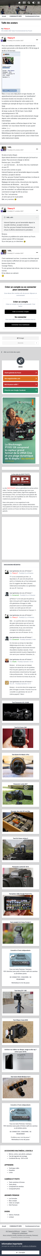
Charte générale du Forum (12, 373)
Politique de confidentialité (19, 1233)
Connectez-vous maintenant (20, 325)
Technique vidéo (14, 1168)
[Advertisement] (20, 538)
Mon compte (13, 1201)
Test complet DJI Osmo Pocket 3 (20, 922)
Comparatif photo (14, 1189)
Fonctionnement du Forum (23, 31)
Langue (24, 1231)
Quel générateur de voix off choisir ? (21, 571)
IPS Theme (9, 1231)
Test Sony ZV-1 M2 (20, 990)
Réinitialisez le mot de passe (20, 983)
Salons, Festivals (14, 1215)
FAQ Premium (13, 1205)
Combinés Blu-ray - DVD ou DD (18, 1158)
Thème (30, 1231)
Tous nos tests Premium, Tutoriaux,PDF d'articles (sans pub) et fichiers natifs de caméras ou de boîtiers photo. (20, 971)
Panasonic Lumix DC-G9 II (20, 867)
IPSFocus (17, 1231)
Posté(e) (15, 40)
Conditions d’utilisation (29, 1246)
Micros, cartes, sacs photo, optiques (20, 1154)
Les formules (13, 1198)
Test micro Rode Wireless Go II (20, 1077)
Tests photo (12, 1184)
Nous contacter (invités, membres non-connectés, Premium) (20, 1235)
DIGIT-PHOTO (11, 488)
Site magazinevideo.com (12, 378)
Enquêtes (12, 1170)
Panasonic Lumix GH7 (20, 784)
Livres (11, 1172)
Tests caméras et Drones (17, 1182)
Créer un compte (14, 1203)
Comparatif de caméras (16, 1186)
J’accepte (20, 1252)
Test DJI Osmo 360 (20, 727)
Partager (20, 338)
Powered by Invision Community (20, 1237)
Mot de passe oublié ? (11, 384)
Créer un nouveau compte (20, 311)
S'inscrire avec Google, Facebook (14, 390)
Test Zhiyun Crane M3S (20, 1020)
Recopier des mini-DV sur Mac (20, 811)
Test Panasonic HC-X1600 (20, 702)
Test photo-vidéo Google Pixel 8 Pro (20, 894)
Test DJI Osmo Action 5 (20, 838)
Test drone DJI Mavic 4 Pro (20, 754)
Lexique (11, 1217)
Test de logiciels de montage (18, 1156)
